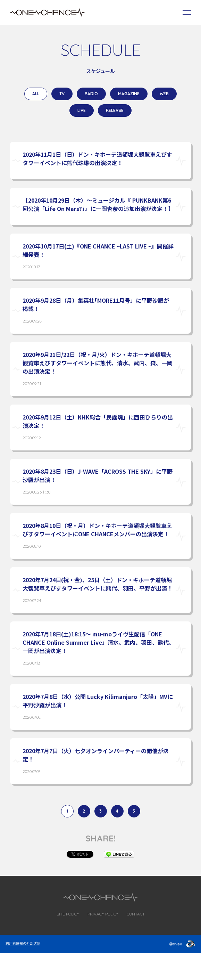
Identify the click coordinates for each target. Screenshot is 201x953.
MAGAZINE (129, 93)
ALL (35, 93)
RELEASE (115, 110)
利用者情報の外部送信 (23, 943)
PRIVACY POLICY (102, 914)
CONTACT (136, 914)
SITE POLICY (68, 914)
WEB (164, 93)
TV (62, 93)
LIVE (81, 110)
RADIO (91, 93)
